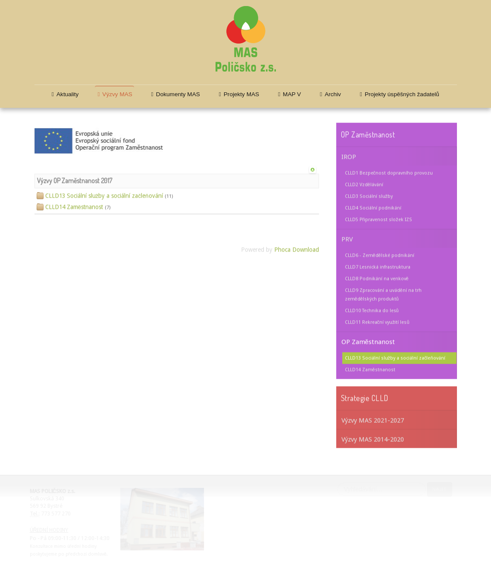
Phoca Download (296, 249)
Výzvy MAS (117, 94)
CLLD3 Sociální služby (369, 195)
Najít (439, 489)
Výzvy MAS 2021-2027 (372, 420)
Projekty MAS (241, 94)
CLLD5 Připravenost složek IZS (378, 219)
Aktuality (67, 94)
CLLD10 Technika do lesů (372, 310)
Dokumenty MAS (178, 94)
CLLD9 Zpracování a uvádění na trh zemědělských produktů (383, 294)
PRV (347, 238)
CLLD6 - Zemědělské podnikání (379, 255)
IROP (348, 156)
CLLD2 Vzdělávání (364, 184)
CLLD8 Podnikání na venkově (377, 278)
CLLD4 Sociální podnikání (373, 207)
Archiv (333, 94)
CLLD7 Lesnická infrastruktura (377, 266)
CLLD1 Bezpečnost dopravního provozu (389, 172)
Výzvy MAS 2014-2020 (372, 439)
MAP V (292, 94)
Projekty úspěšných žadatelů (402, 94)
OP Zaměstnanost (368, 341)
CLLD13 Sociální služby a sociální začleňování (395, 357)
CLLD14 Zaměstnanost (370, 369)
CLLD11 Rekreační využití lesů (377, 321)
